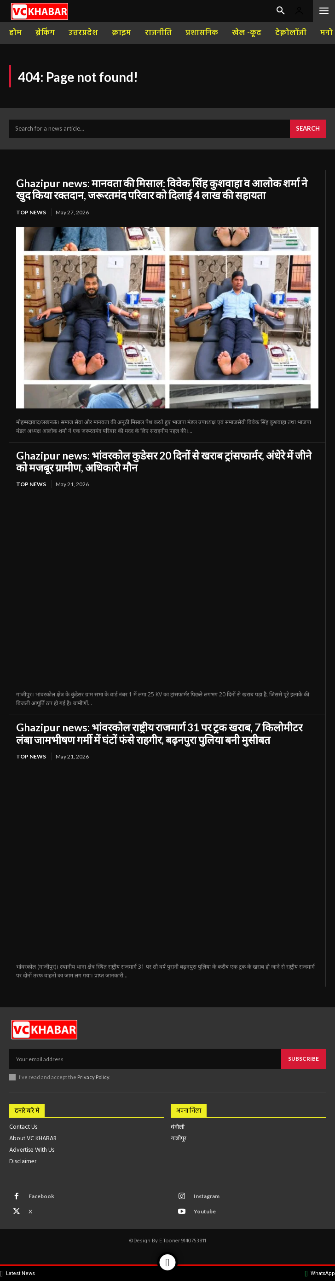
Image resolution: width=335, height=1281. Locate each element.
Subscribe (303, 1058)
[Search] (308, 129)
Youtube (205, 1211)
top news (31, 212)
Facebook (41, 1196)
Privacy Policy (93, 1077)
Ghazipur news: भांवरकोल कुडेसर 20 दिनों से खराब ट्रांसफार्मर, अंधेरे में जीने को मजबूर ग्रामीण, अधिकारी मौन (164, 461)
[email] (145, 1059)
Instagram (206, 1196)
